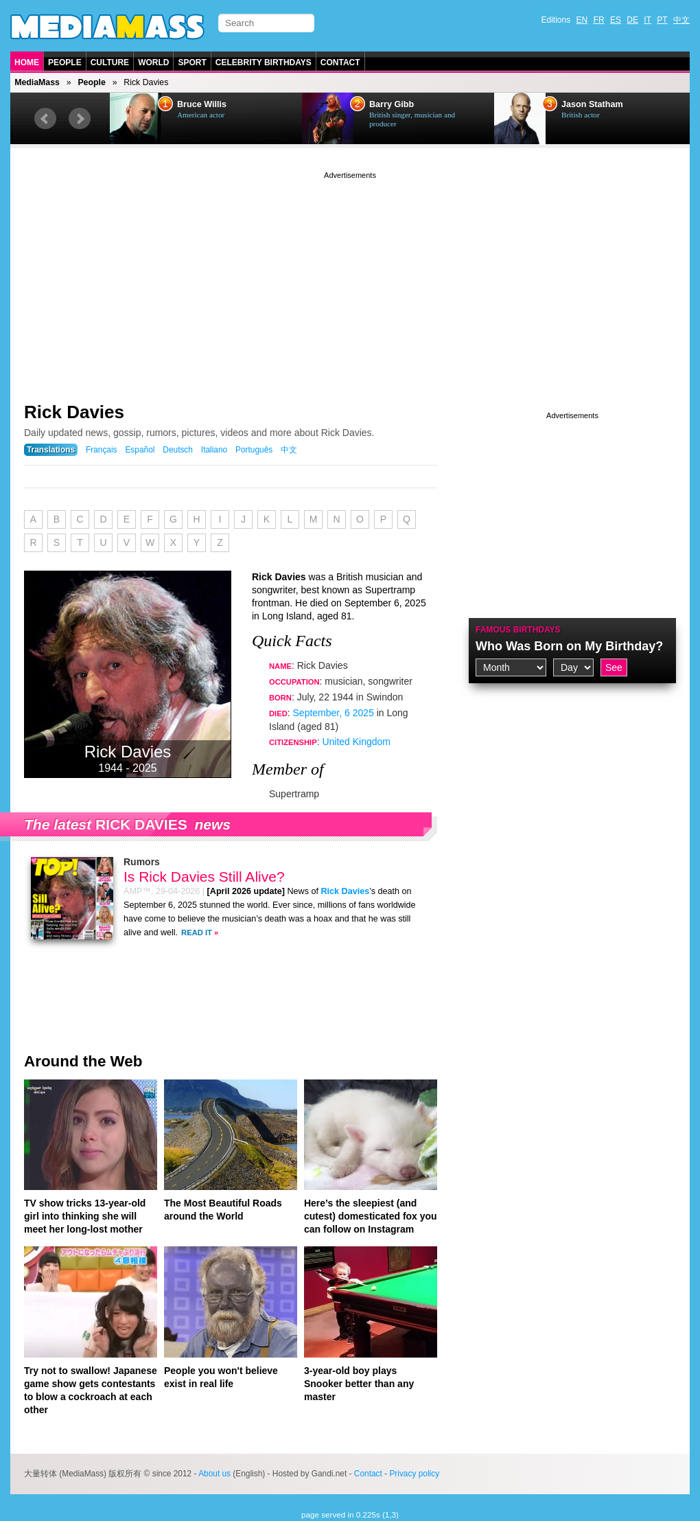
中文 (681, 20)
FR (599, 20)
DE (632, 20)
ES (615, 20)
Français (101, 450)
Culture (110, 62)
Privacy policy (414, 1473)
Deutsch (178, 450)
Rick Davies (74, 412)
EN (582, 20)
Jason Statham (592, 104)
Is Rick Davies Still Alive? (204, 876)
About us (214, 1473)
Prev (45, 119)
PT (662, 20)
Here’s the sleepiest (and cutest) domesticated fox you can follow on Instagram (370, 1216)
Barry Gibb (391, 104)
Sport (192, 62)
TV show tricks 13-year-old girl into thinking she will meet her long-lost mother (84, 1216)
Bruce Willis (201, 104)
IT (647, 20)
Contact (340, 62)
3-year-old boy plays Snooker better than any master (359, 1383)
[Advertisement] (350, 278)
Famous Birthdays (518, 629)
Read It (196, 932)
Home (26, 62)
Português (253, 450)
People (65, 62)
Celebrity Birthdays (263, 62)
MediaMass (37, 82)
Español (139, 450)
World (153, 62)
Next (80, 119)
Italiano (214, 450)
